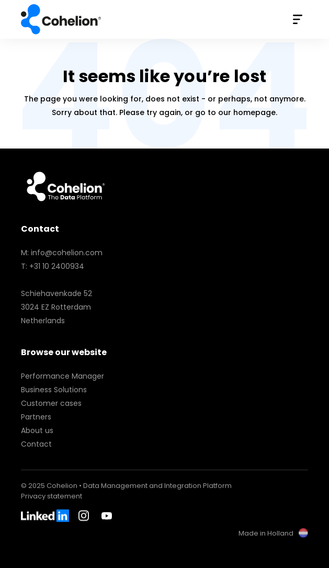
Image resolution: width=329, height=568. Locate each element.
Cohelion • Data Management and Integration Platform (62, 19)
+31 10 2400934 (56, 266)
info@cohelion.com (67, 252)
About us (37, 430)
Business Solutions (54, 389)
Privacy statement (51, 496)
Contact (36, 444)
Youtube (106, 515)
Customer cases (51, 403)
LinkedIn (45, 515)
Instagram (85, 515)
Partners (36, 417)
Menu (297, 19)
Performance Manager (62, 376)
